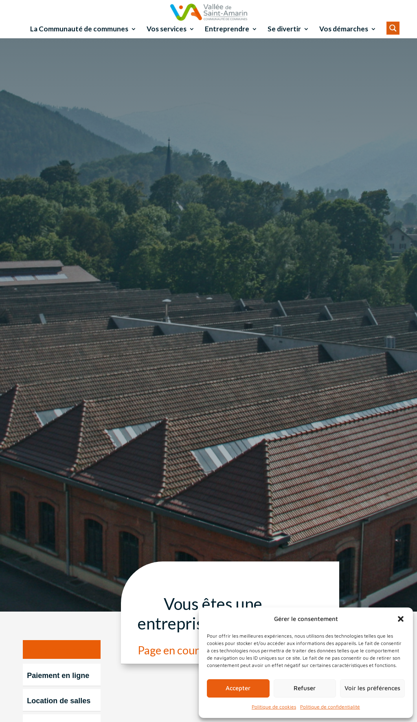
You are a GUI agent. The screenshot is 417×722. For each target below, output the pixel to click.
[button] (401, 619)
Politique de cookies (274, 707)
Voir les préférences (372, 688)
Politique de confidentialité (330, 707)
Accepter (238, 688)
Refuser (305, 688)
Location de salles (58, 712)
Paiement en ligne (58, 686)
